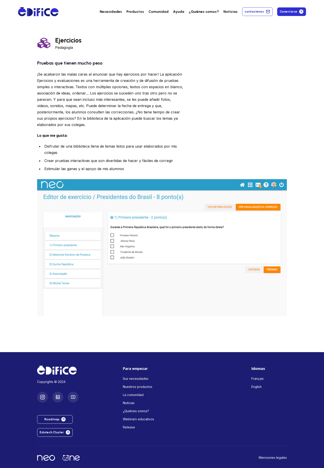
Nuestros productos (137, 387)
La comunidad (133, 395)
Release (129, 427)
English (256, 387)
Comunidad (158, 11)
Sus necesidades (135, 378)
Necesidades (111, 11)
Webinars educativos (138, 419)
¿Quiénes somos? (136, 411)
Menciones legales (273, 457)
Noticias (230, 11)
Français (257, 378)
